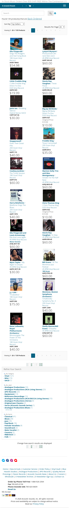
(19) (8, 421)
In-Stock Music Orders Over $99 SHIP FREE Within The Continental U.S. (34, 1)
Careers (61, 474)
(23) (25, 389)
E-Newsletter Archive (24, 476)
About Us (52, 474)
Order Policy (44, 469)
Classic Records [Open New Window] (19, 474)
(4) (13, 425)
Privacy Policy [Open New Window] (38, 504)
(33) (16, 387)
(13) (8, 378)
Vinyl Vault (56, 469)
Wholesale (9, 476)
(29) (9, 419)
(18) (11, 423)
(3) (11, 428)
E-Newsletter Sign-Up (44, 476)
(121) (9, 376)
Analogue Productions (28, 471)
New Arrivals (15, 469)
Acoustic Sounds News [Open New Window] (37, 474)
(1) (8, 380)
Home (5, 469)
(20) (12, 392)
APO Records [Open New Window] (45, 471)
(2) (15, 403)
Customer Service (30, 469)
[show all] (9, 410)
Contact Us (59, 476)
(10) (16, 396)
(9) (19, 401)
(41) (10, 416)
